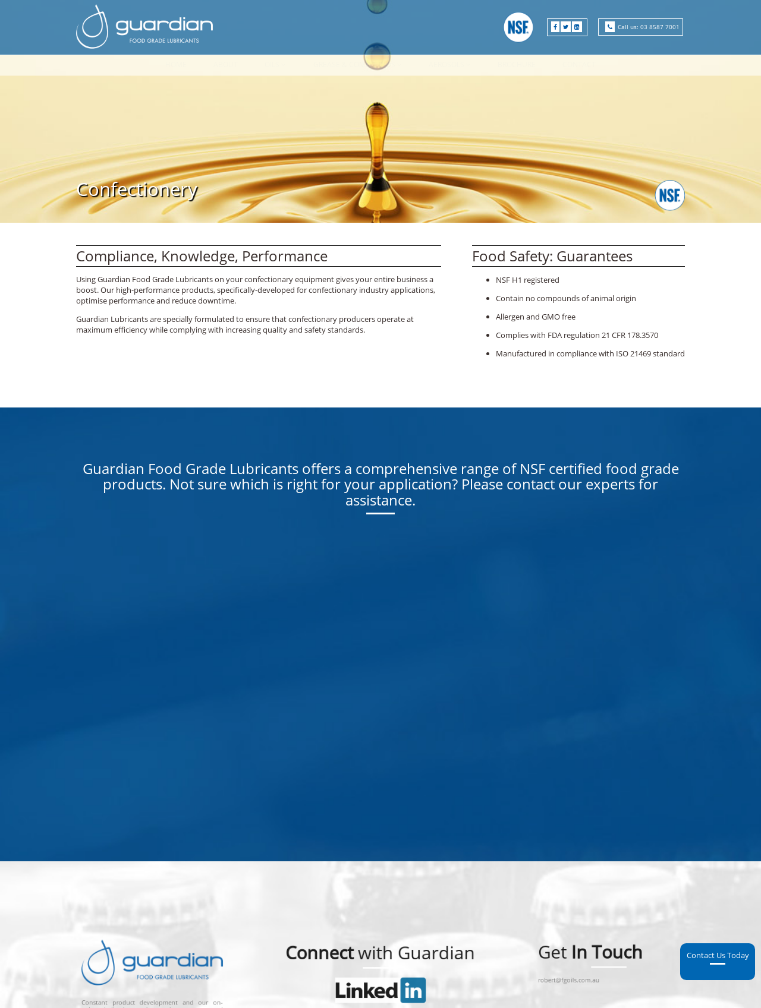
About (225, 64)
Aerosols (446, 64)
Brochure (517, 64)
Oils (272, 64)
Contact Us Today (718, 774)
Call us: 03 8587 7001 (649, 27)
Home (176, 64)
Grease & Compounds (354, 64)
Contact (579, 64)
